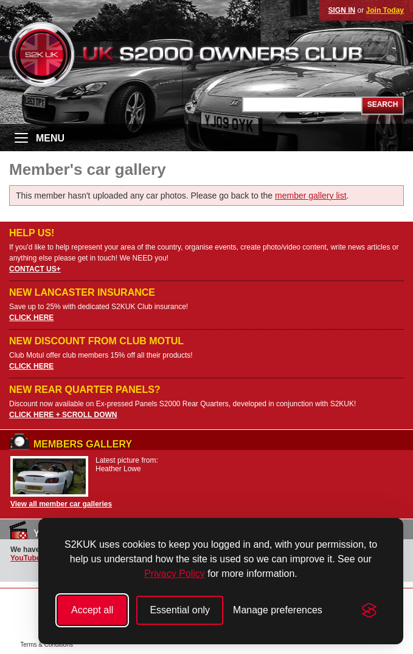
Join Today (385, 10)
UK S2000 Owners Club (206, 54)
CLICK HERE (31, 317)
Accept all (92, 610)
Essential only (180, 610)
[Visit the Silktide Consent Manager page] (369, 610)
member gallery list (310, 195)
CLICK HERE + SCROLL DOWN (63, 414)
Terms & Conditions (46, 644)
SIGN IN (342, 10)
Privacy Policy (174, 573)
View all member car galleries (61, 504)
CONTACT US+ (35, 269)
